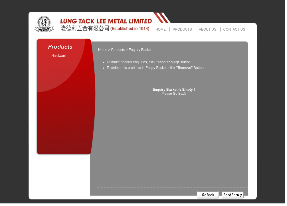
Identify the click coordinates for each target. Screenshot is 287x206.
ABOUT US (207, 29)
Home (102, 50)
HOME (160, 29)
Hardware (58, 56)
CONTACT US (234, 29)
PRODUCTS (182, 29)
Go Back (179, 94)
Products (118, 50)
